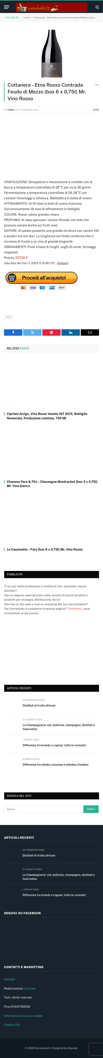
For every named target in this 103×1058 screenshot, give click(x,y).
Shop (96, 110)
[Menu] (6, 7)
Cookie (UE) (12, 1024)
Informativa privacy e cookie (23, 1015)
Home (26, 17)
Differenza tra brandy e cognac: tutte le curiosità (54, 745)
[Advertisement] (51, 146)
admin (11, 110)
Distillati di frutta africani (39, 705)
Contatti (9, 979)
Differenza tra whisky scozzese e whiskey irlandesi (55, 764)
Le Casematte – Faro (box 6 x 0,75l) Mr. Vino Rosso (45, 549)
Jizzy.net (29, 988)
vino (8, 316)
